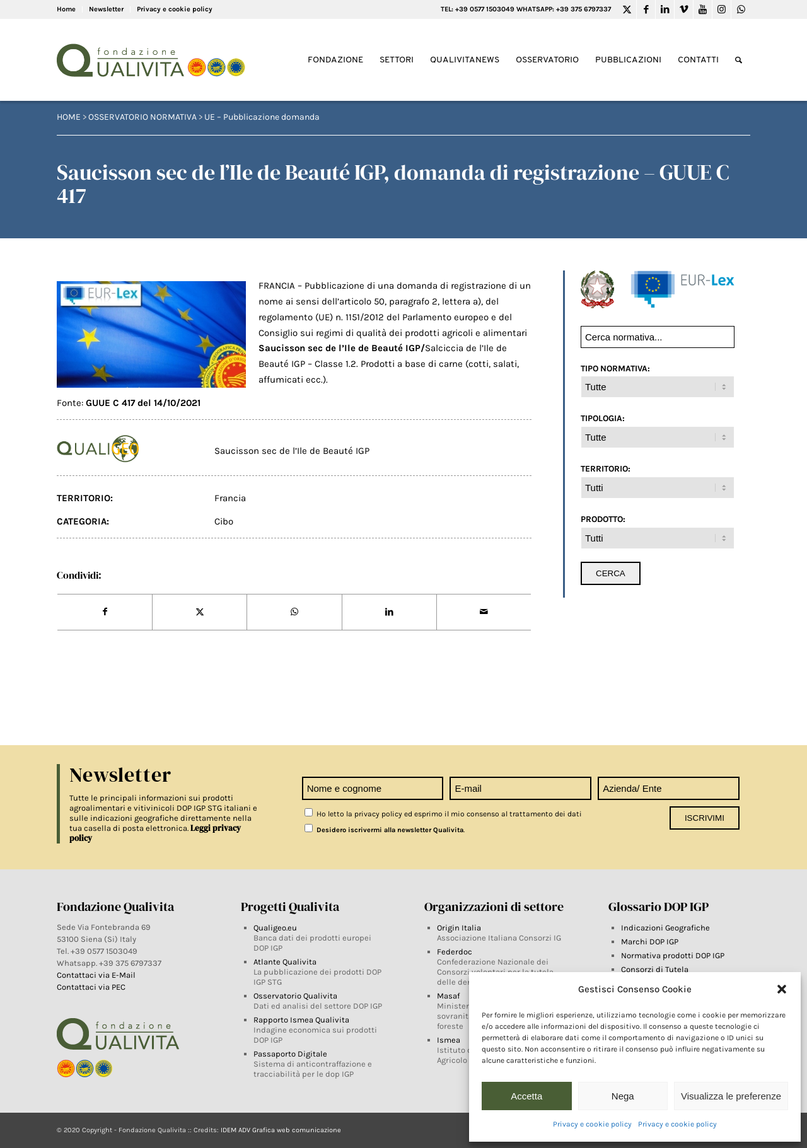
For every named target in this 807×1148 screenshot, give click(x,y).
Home (66, 9)
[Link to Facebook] (646, 9)
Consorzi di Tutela (654, 969)
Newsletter (106, 9)
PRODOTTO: (603, 519)
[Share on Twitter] (200, 612)
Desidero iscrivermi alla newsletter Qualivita (384, 830)
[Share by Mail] (484, 612)
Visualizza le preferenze (731, 1096)
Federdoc (454, 951)
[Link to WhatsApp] (740, 9)
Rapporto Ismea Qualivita (301, 1019)
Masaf (448, 995)
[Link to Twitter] (627, 9)
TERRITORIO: (605, 468)
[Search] (738, 60)
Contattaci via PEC (91, 987)
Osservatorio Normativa (142, 117)
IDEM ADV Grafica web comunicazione (281, 1130)
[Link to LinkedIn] (665, 9)
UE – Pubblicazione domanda (262, 117)
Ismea (448, 1040)
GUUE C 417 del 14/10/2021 (143, 403)
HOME (69, 117)
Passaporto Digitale (290, 1053)
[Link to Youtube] (703, 9)
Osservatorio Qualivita (295, 995)
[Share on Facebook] (104, 612)
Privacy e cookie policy (592, 1124)
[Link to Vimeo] (684, 9)
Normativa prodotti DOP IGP (672, 955)
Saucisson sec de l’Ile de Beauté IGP (291, 450)
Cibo (223, 521)
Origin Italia (459, 927)
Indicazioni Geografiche (665, 927)
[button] (781, 989)
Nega (623, 1096)
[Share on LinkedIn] (389, 612)
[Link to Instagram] (721, 9)
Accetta (526, 1096)
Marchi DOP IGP (649, 941)
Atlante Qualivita (284, 961)
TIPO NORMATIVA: (615, 368)
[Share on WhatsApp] (294, 612)
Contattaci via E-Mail (97, 975)
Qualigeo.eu (275, 927)
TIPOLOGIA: (603, 418)
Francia (230, 498)
